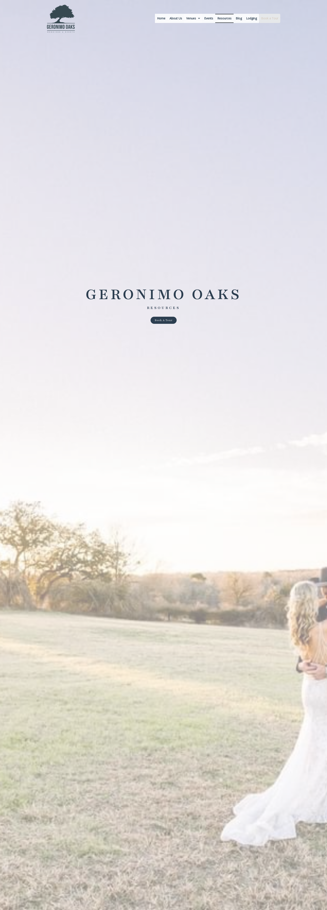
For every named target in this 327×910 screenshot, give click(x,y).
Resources (224, 18)
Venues (193, 18)
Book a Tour (269, 18)
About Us (176, 18)
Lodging (251, 18)
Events (208, 18)
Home (161, 18)
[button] (193, 18)
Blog (239, 18)
